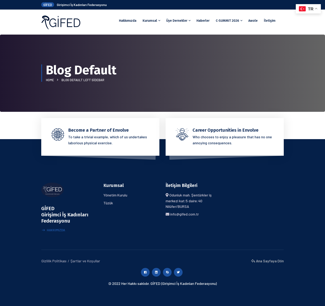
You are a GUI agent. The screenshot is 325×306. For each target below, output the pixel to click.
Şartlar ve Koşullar (85, 261)
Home (50, 80)
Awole (253, 21)
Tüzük (108, 203)
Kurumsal (150, 21)
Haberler (203, 21)
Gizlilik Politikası (53, 261)
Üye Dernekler (176, 21)
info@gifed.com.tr (184, 214)
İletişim (269, 21)
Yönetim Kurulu (115, 195)
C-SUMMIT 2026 (227, 21)
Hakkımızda (127, 21)
